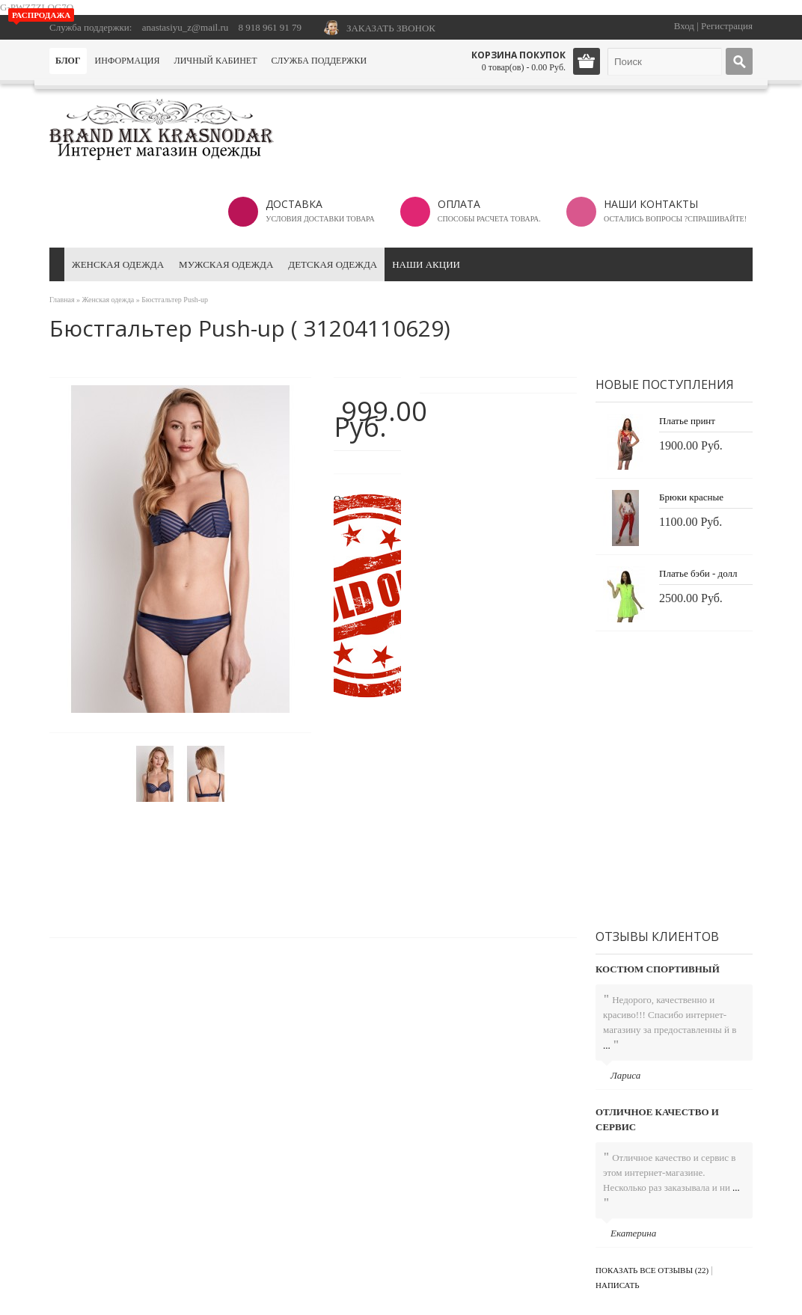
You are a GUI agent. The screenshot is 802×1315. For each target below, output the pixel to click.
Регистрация (727, 25)
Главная (62, 299)
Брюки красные (691, 497)
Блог (68, 60)
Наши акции (426, 264)
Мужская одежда (226, 264)
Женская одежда (118, 264)
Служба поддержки (319, 60)
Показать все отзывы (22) (652, 1270)
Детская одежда (332, 264)
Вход (684, 25)
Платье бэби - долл (698, 573)
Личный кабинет (215, 60)
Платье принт (687, 420)
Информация (127, 60)
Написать (618, 1285)
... (606, 1045)
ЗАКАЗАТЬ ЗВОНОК (390, 28)
